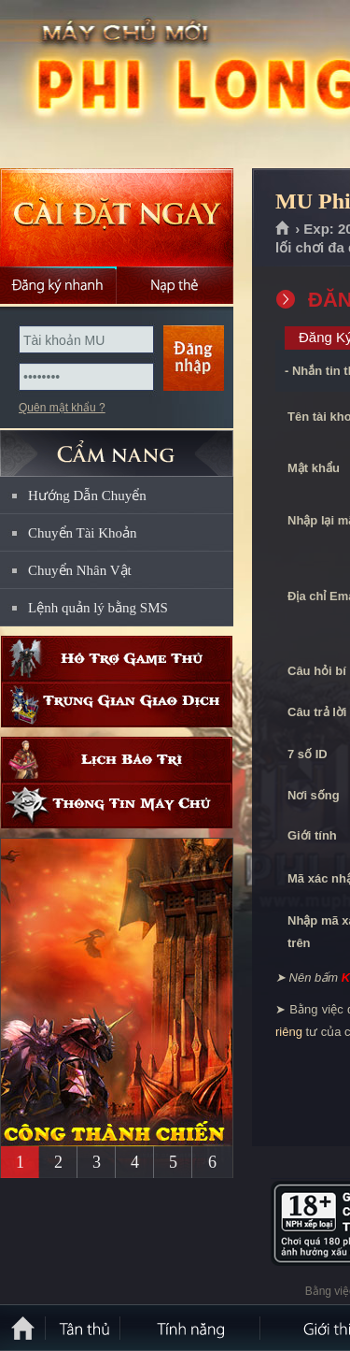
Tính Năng (191, 1327)
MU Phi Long (134, 85)
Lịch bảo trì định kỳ (116, 760)
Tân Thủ (84, 1327)
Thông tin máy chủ (116, 805)
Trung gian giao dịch (116, 704)
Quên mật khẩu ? (62, 407)
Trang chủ (283, 229)
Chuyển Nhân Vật (80, 570)
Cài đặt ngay (116, 217)
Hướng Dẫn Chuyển (87, 495)
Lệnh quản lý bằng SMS (98, 607)
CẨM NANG (116, 445)
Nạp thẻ (175, 285)
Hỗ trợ (116, 659)
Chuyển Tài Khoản (82, 532)
